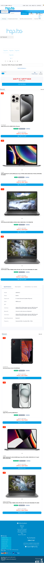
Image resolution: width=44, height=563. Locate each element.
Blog (27, 5)
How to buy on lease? (22, 529)
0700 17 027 (3, 5)
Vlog (30, 5)
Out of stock (22, 84)
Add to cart (22, 136)
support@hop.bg (9, 5)
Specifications (7, 286)
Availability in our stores (31, 286)
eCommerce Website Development (8, 559)
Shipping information (22, 531)
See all (42, 89)
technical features (22, 68)
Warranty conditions (22, 530)
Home (24, 5)
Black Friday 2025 (22, 534)
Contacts (39, 5)
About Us (34, 5)
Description (18, 286)
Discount (2, 89)
